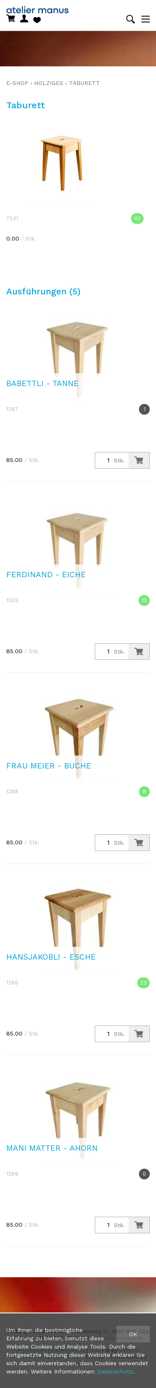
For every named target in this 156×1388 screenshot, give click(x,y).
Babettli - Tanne (42, 383)
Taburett (84, 83)
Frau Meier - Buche (48, 766)
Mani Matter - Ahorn (52, 1148)
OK (133, 1334)
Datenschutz (115, 1371)
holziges (48, 83)
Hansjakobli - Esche (51, 957)
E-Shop (17, 83)
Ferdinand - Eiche (46, 574)
